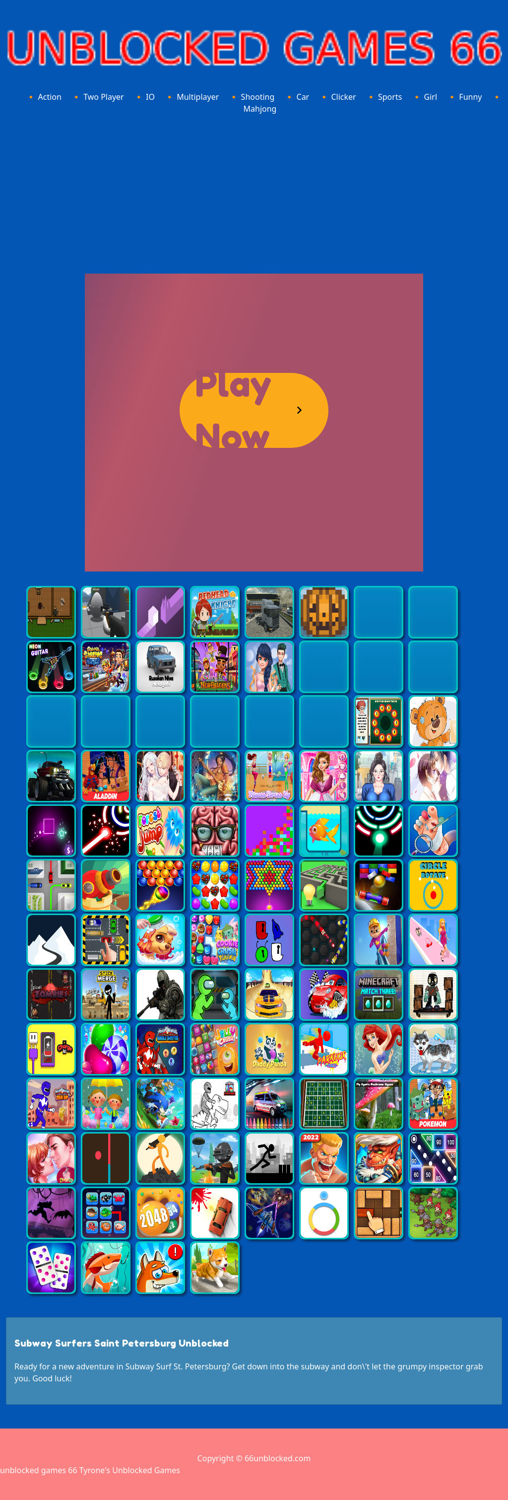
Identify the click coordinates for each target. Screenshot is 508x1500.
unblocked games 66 (38, 1470)
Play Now (233, 410)
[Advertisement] (254, 192)
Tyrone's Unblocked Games (129, 1470)
